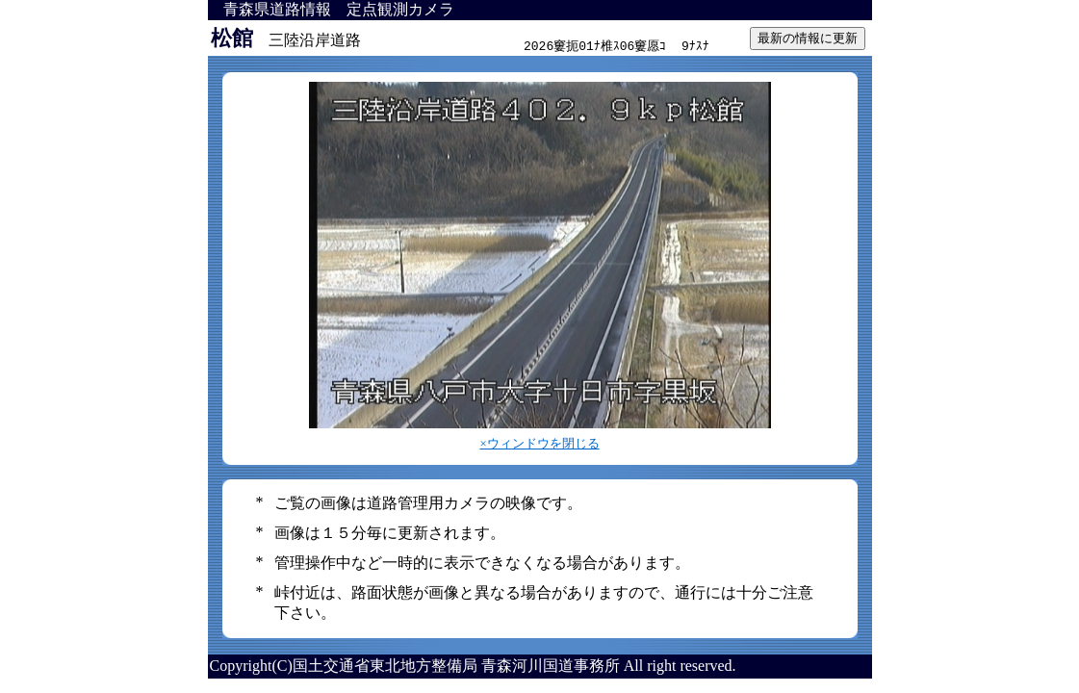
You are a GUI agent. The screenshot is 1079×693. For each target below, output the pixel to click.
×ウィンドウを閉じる (539, 443)
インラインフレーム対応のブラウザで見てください (617, 38)
